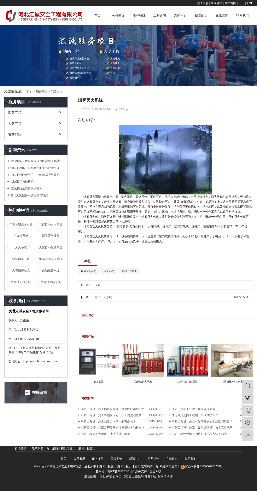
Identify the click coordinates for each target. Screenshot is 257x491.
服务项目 (139, 15)
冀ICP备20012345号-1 (120, 471)
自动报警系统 (50, 270)
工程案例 (159, 15)
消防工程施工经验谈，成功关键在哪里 (105, 434)
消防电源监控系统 (50, 259)
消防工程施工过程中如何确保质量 (193, 409)
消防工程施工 (129, 271)
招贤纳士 (201, 15)
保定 (109, 476)
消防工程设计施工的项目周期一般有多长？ (108, 421)
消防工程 (14, 113)
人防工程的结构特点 (23, 181)
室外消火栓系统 (21, 282)
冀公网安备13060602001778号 (202, 466)
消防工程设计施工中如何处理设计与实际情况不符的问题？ (209, 427)
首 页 (29, 91)
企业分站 (216, 3)
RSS (241, 3)
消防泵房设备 (50, 235)
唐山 (131, 476)
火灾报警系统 (21, 270)
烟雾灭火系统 (88, 271)
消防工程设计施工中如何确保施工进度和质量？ (202, 421)
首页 (97, 15)
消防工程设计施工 (64, 448)
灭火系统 (21, 247)
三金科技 (155, 471)
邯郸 (147, 476)
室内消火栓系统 (51, 282)
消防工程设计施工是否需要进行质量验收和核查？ (113, 427)
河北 (102, 476)
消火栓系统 (21, 235)
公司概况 (118, 15)
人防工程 (14, 123)
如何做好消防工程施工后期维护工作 (195, 415)
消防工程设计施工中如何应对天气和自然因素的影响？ (115, 415)
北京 (125, 476)
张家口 (162, 476)
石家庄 (117, 476)
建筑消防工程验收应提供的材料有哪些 (35, 161)
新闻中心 (180, 15)
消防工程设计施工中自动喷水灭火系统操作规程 (37, 174)
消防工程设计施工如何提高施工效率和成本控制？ (113, 409)
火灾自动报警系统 (50, 247)
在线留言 (222, 15)
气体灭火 (57, 91)
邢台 (154, 476)
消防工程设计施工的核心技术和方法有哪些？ (201, 434)
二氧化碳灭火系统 (21, 224)
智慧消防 (14, 134)
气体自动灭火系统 (50, 224)
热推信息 (202, 3)
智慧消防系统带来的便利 (26, 188)
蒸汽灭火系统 (103, 297)
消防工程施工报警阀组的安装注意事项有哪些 (37, 168)
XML (250, 3)
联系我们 (242, 15)
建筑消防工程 (21, 259)
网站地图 (230, 3)
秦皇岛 (139, 476)
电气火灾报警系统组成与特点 (29, 195)
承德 (170, 476)
